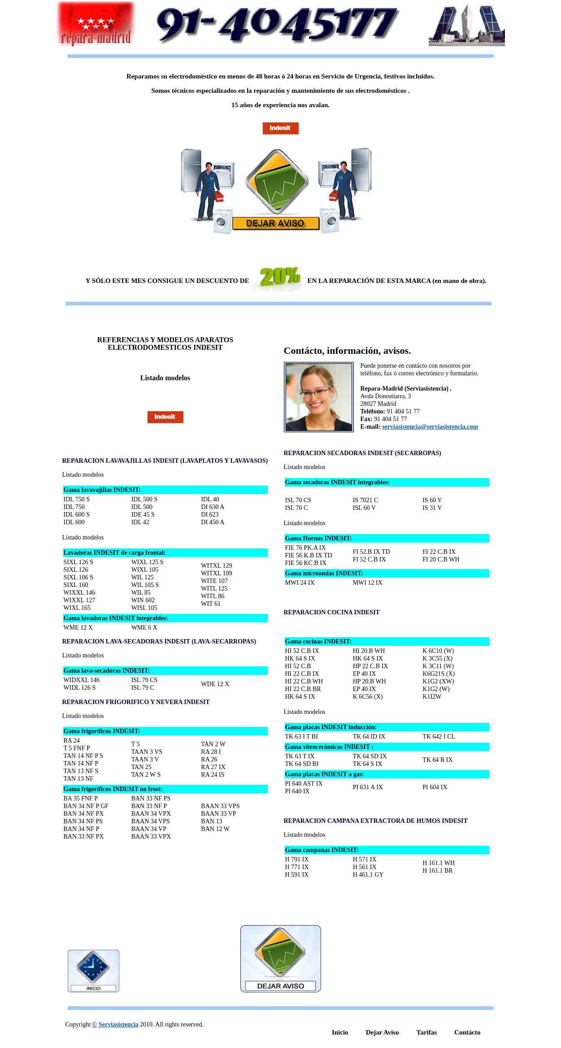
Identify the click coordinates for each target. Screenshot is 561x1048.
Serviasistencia (119, 1024)
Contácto (467, 1032)
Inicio (340, 1032)
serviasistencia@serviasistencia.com (430, 426)
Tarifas (427, 1032)
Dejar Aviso (382, 1032)
